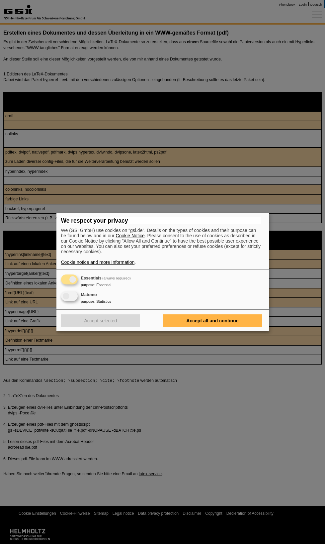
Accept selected (100, 320)
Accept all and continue (212, 320)
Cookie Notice (130, 235)
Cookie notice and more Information (98, 262)
